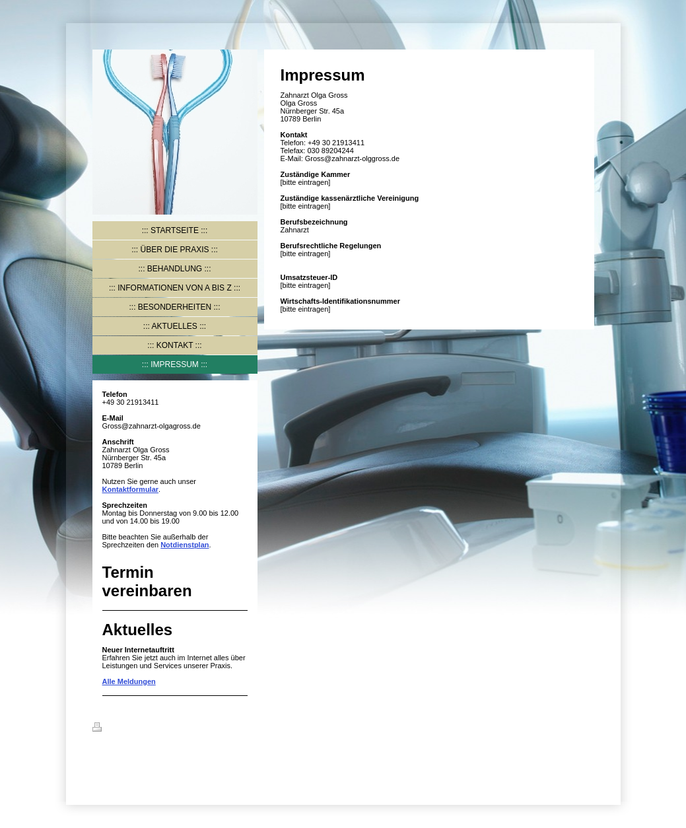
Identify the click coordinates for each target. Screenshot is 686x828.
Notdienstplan (184, 545)
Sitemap (172, 729)
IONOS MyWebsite (159, 759)
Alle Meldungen (129, 681)
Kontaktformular (130, 489)
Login (584, 727)
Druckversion (123, 729)
